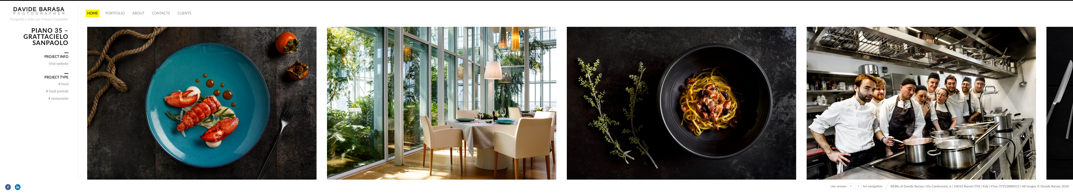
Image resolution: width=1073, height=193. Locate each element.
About (138, 13)
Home (92, 13)
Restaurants (58, 98)
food (63, 84)
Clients (184, 13)
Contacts (161, 13)
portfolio (115, 13)
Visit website (58, 63)
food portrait (57, 91)
